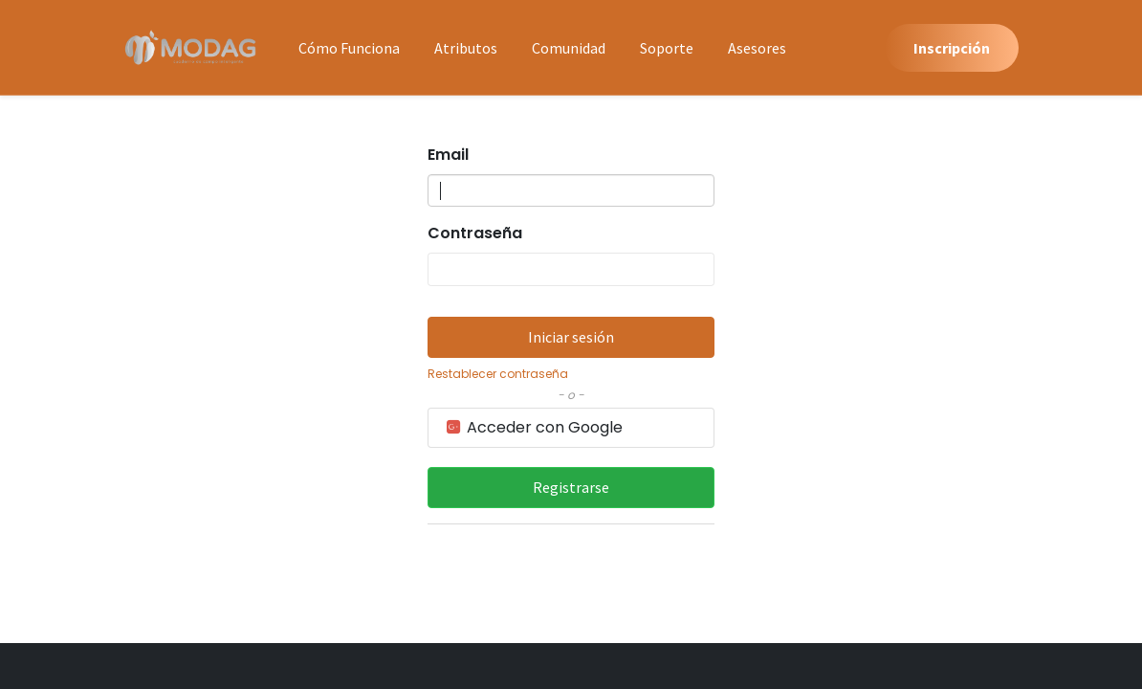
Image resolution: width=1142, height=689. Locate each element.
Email (448, 155)
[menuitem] (349, 48)
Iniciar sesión (571, 336)
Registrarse (571, 487)
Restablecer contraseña (498, 374)
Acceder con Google (533, 427)
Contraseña (475, 233)
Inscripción (951, 47)
